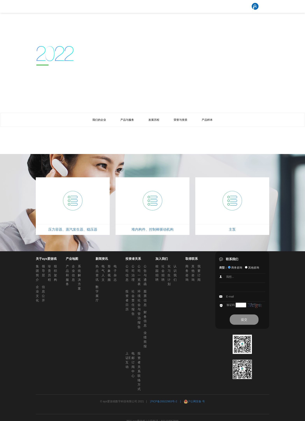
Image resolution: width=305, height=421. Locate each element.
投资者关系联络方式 (139, 371)
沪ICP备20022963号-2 (163, 401)
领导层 (43, 271)
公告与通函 (145, 275)
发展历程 (153, 119)
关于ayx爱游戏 (46, 258)
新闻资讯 (102, 258)
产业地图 (72, 258)
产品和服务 (67, 275)
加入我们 (161, 258)
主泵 (232, 229)
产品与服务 (127, 119)
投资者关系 (133, 258)
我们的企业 (99, 119)
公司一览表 (139, 275)
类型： (223, 267)
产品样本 (207, 119)
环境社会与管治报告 (139, 309)
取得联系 (191, 258)
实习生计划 (169, 275)
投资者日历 (127, 300)
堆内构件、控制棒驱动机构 (152, 229)
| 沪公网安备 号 (191, 401)
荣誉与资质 (180, 119)
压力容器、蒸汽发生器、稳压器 (72, 229)
